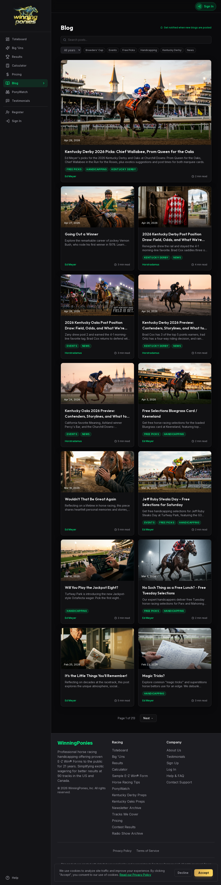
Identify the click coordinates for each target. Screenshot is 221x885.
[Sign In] (205, 6)
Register (15, 112)
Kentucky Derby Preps (129, 795)
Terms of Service (147, 850)
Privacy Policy (122, 850)
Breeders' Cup (94, 50)
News (190, 50)
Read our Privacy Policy (135, 874)
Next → (148, 718)
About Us (173, 750)
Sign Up (172, 763)
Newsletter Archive (126, 808)
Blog (25, 83)
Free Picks (128, 50)
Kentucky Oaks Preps (128, 801)
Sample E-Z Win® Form (130, 776)
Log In (171, 769)
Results (14, 57)
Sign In (14, 121)
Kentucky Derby (172, 50)
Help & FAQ (175, 776)
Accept (203, 872)
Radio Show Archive (127, 833)
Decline (183, 872)
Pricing (14, 74)
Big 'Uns (14, 48)
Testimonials (18, 101)
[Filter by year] (71, 50)
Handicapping (149, 50)
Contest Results (124, 827)
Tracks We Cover (125, 814)
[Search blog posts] (136, 40)
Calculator (16, 66)
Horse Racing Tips (126, 782)
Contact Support (179, 782)
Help (12, 878)
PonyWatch (17, 92)
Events (113, 50)
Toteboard (16, 39)
